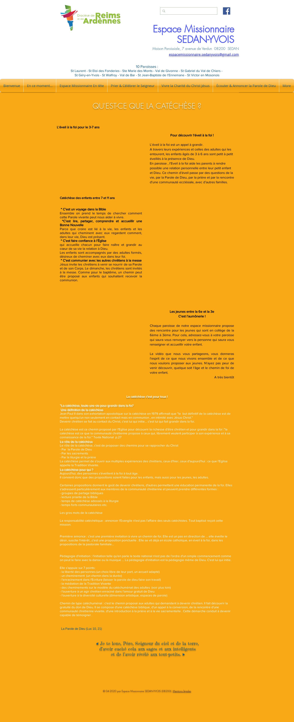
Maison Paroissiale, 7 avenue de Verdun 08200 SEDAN (195, 48)
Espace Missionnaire (193, 29)
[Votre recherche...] (188, 10)
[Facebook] (226, 11)
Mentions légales (182, 691)
